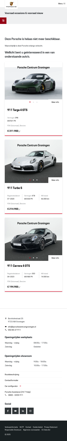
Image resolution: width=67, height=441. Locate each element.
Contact (28, 427)
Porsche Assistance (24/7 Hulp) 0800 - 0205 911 (18, 393)
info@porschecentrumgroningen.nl (20, 326)
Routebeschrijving (12, 374)
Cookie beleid (38, 427)
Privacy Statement (50, 427)
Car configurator (13, 386)
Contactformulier (11, 380)
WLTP (22, 427)
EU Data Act (46, 429)
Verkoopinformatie (11, 427)
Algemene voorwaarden (31, 429)
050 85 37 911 (13, 329)
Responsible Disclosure (13, 429)
